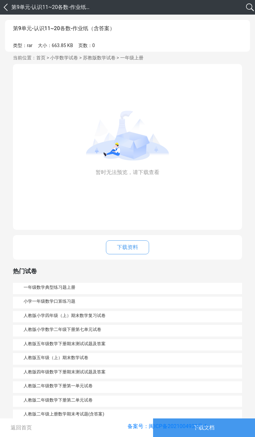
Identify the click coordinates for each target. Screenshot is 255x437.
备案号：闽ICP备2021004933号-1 (167, 426)
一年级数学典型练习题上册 (49, 287)
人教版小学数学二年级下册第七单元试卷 (62, 329)
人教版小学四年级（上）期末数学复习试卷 (65, 315)
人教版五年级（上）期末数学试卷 (56, 357)
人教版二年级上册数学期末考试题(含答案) (64, 413)
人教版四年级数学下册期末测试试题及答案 (65, 371)
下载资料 (127, 247)
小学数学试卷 (64, 57)
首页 (40, 57)
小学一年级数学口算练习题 (49, 301)
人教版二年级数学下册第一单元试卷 (58, 385)
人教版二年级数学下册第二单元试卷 (58, 400)
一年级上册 (131, 57)
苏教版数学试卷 (99, 57)
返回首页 (21, 427)
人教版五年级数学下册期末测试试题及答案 (65, 343)
